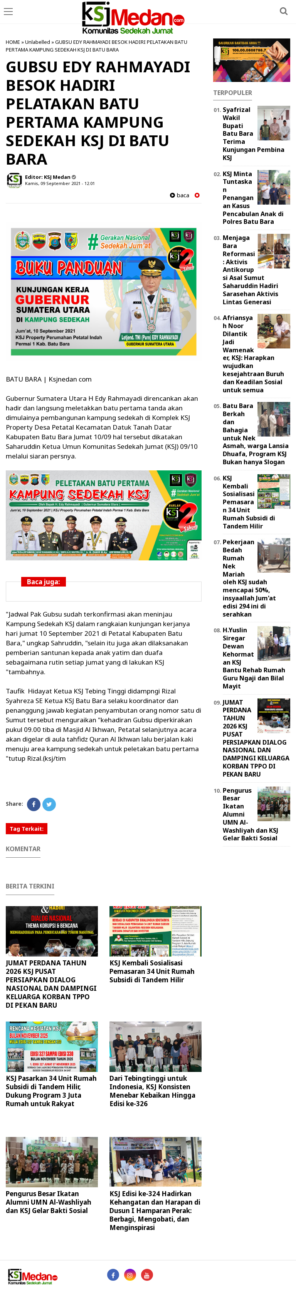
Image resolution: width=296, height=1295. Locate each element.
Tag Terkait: (27, 828)
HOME (13, 41)
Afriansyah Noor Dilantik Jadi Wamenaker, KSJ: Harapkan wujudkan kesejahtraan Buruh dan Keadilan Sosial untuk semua (253, 353)
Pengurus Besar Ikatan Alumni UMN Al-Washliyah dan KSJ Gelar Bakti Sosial (48, 1202)
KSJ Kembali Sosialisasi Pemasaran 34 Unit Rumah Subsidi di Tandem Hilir (152, 971)
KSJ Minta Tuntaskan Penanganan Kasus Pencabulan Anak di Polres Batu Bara (253, 198)
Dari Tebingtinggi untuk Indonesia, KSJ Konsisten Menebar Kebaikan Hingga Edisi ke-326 (152, 1091)
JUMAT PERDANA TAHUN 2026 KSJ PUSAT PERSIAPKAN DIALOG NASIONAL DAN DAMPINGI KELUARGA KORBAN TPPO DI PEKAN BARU (51, 984)
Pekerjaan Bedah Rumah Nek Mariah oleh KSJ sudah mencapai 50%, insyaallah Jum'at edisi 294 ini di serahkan (249, 578)
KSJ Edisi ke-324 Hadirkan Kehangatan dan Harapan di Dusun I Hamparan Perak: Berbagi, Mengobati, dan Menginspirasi (154, 1210)
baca (179, 195)
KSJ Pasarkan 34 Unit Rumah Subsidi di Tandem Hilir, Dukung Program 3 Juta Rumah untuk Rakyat (51, 1091)
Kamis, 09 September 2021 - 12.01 (60, 183)
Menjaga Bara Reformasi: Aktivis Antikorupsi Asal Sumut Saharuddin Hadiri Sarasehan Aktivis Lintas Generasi (250, 269)
